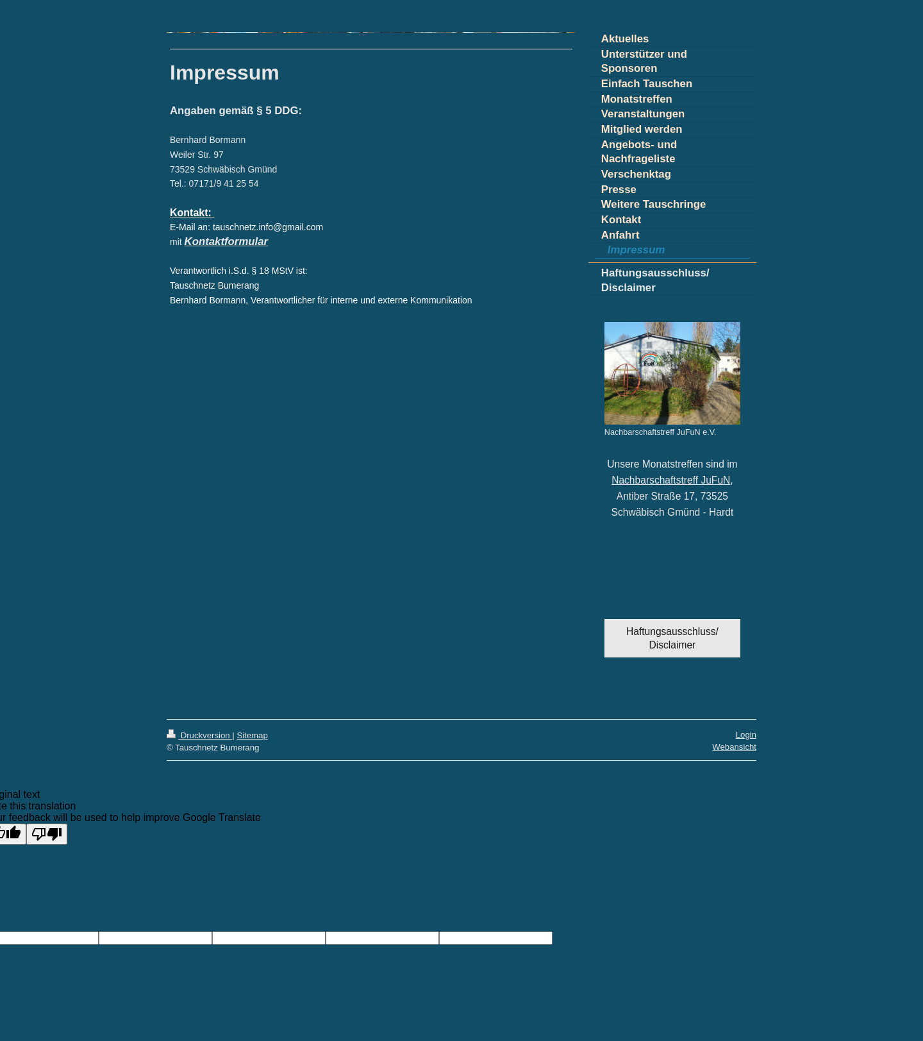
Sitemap (252, 735)
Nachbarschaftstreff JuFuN (670, 480)
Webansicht (734, 747)
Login (746, 735)
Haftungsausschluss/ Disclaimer (672, 638)
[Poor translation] (46, 834)
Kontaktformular (227, 241)
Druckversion (199, 735)
